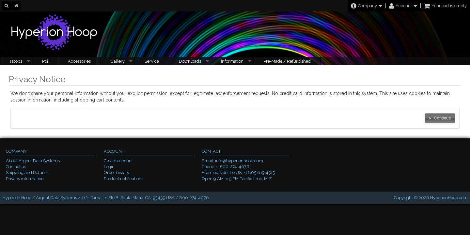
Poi (45, 61)
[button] (440, 118)
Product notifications (123, 178)
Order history (116, 172)
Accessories (79, 61)
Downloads (190, 61)
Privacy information (25, 178)
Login (109, 166)
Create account (118, 160)
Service (152, 61)
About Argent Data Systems (33, 160)
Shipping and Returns (27, 172)
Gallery (118, 61)
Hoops (16, 61)
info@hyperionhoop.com (239, 160)
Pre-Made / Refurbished (287, 61)
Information (232, 61)
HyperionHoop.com (449, 197)
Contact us (16, 166)
